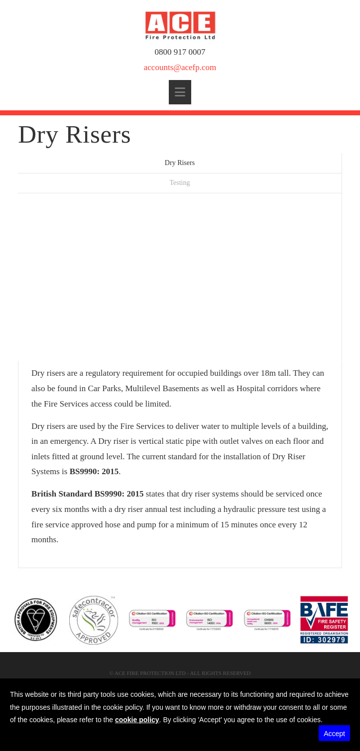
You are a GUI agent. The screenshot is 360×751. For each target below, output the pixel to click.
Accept (334, 734)
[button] (180, 92)
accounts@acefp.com (180, 67)
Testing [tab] (179, 182)
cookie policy (137, 720)
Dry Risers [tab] (180, 163)
